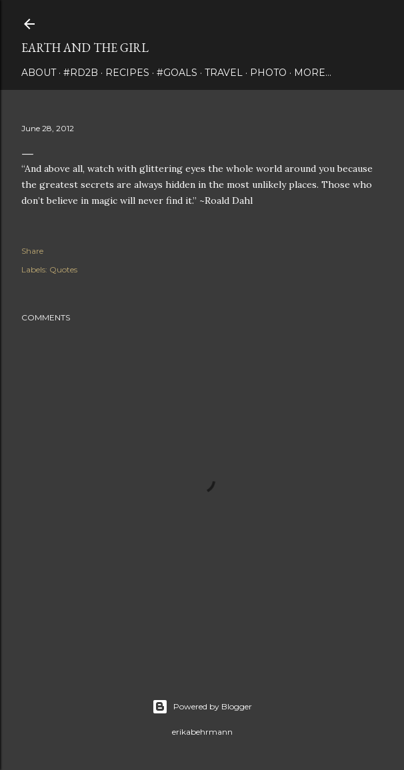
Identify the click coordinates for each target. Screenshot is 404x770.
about (38, 73)
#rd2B (80, 73)
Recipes (127, 73)
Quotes (63, 269)
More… (312, 73)
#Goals (177, 73)
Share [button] (32, 251)
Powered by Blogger (202, 707)
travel (224, 73)
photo (268, 73)
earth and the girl (85, 47)
